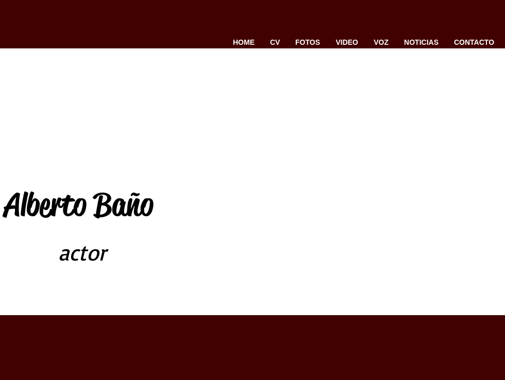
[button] (308, 42)
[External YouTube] (323, 173)
